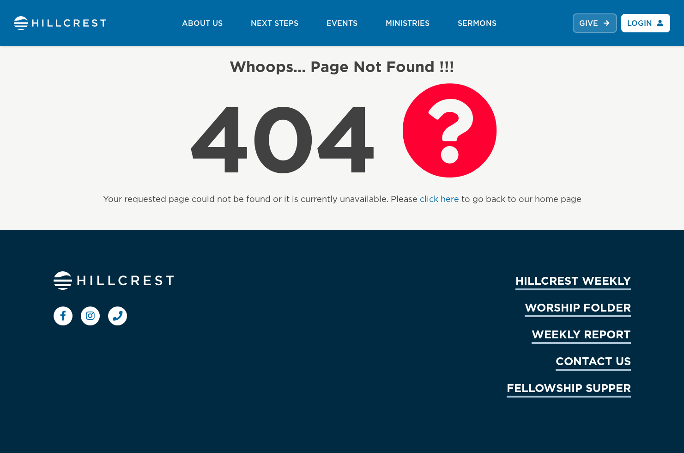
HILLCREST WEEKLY (573, 281)
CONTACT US (593, 361)
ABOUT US (202, 23)
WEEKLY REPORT (581, 334)
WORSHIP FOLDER (578, 307)
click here (439, 199)
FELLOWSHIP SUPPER (569, 388)
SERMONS (477, 23)
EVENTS (342, 23)
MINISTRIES (408, 23)
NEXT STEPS (274, 23)
